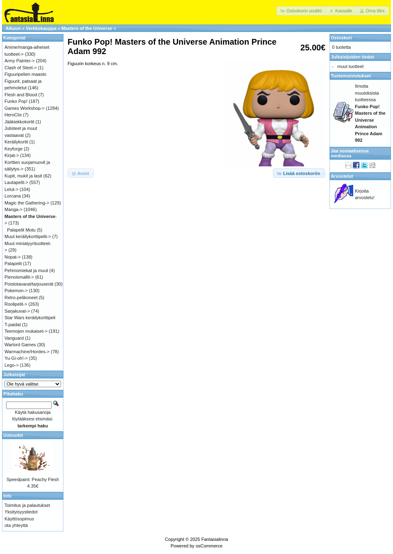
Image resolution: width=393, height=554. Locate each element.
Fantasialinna (214, 539)
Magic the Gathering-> (27, 202)
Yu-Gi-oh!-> (16, 358)
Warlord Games (20, 344)
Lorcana (13, 195)
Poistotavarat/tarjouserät (29, 284)
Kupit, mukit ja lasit (23, 175)
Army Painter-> (20, 60)
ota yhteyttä (16, 525)
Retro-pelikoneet (21, 297)
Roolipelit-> (16, 304)
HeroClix (13, 114)
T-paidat (13, 324)
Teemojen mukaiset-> (26, 331)
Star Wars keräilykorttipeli (30, 317)
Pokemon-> (16, 290)
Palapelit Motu (21, 229)
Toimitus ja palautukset (27, 505)
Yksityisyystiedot (21, 511)
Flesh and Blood (21, 94)
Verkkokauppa (41, 28)
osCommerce (209, 545)
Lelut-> (11, 189)
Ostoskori (341, 37)
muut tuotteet (350, 66)
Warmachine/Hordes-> (27, 351)
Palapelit (13, 263)
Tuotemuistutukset (351, 75)
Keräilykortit (16, 141)
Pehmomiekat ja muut (26, 270)
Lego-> (12, 365)
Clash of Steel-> (21, 67)
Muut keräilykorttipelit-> (28, 236)
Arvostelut (342, 176)
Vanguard (14, 338)
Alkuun (13, 28)
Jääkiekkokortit (19, 121)
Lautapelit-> (16, 182)
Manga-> (14, 209)
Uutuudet (13, 435)
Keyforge (14, 148)
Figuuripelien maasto (25, 74)
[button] (301, 11)
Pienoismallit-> (19, 277)
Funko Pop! (16, 101)
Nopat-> (12, 256)
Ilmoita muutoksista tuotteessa (370, 113)
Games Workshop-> (25, 108)
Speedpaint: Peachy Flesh (33, 479)
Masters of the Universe (86, 28)
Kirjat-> (12, 155)
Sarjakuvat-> (17, 311)
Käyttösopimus (19, 518)
